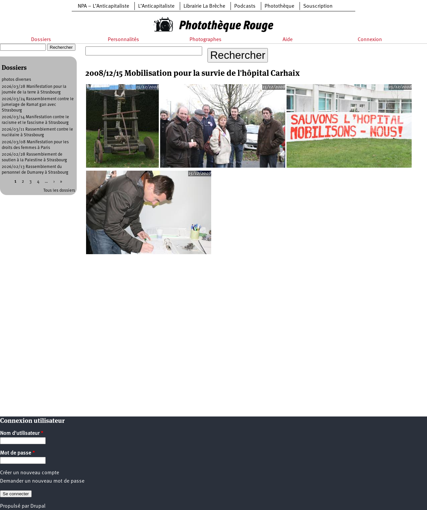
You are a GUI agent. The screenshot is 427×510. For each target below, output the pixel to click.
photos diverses (16, 79)
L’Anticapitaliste (156, 6)
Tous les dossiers (59, 190)
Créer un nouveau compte (29, 473)
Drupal (37, 506)
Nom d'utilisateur (21, 433)
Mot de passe (17, 453)
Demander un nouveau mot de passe (42, 481)
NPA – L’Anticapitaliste (103, 6)
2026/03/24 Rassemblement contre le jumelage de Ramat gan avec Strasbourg (38, 105)
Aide (288, 39)
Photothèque (279, 6)
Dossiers (41, 39)
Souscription (318, 6)
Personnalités (123, 39)
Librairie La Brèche (204, 6)
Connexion (370, 39)
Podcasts (245, 6)
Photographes (205, 39)
